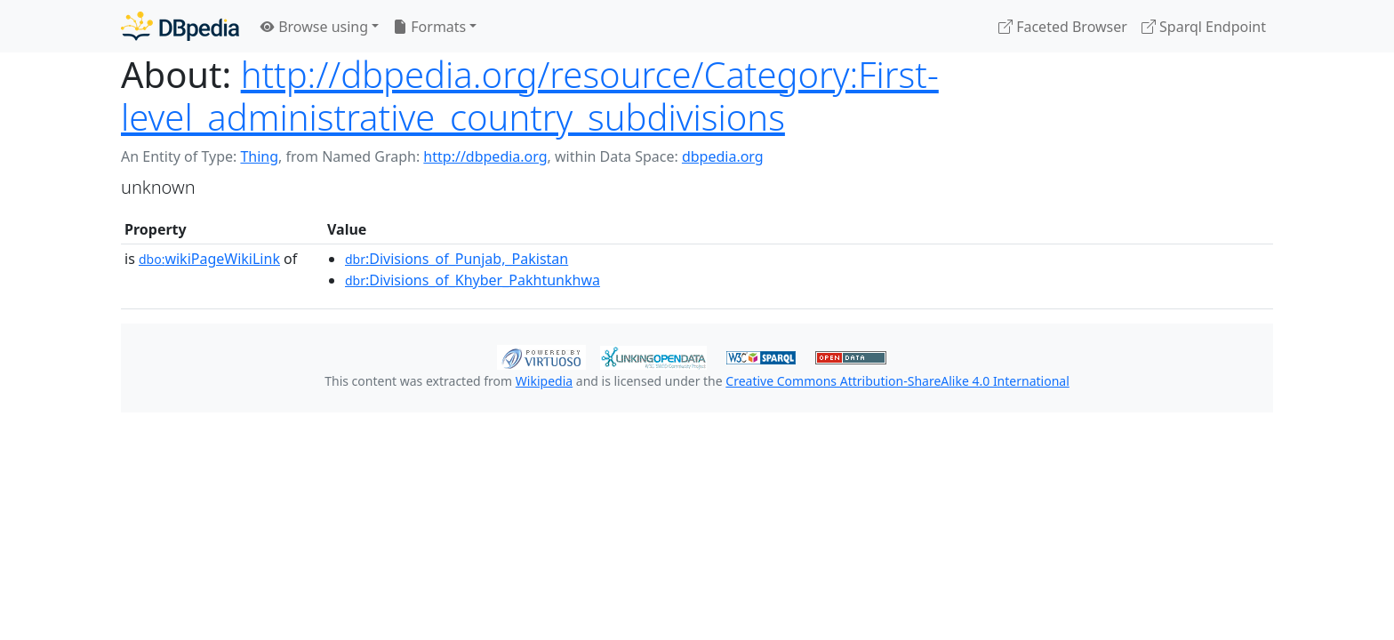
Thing (259, 156)
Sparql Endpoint (1204, 26)
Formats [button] (429, 26)
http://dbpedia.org (485, 156)
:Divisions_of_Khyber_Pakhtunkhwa (472, 280)
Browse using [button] (314, 26)
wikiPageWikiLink (209, 258)
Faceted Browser (1062, 26)
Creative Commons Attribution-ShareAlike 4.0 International (897, 380)
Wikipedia (544, 380)
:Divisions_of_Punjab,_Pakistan (456, 258)
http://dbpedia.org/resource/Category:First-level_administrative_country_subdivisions (530, 95)
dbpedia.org (723, 156)
